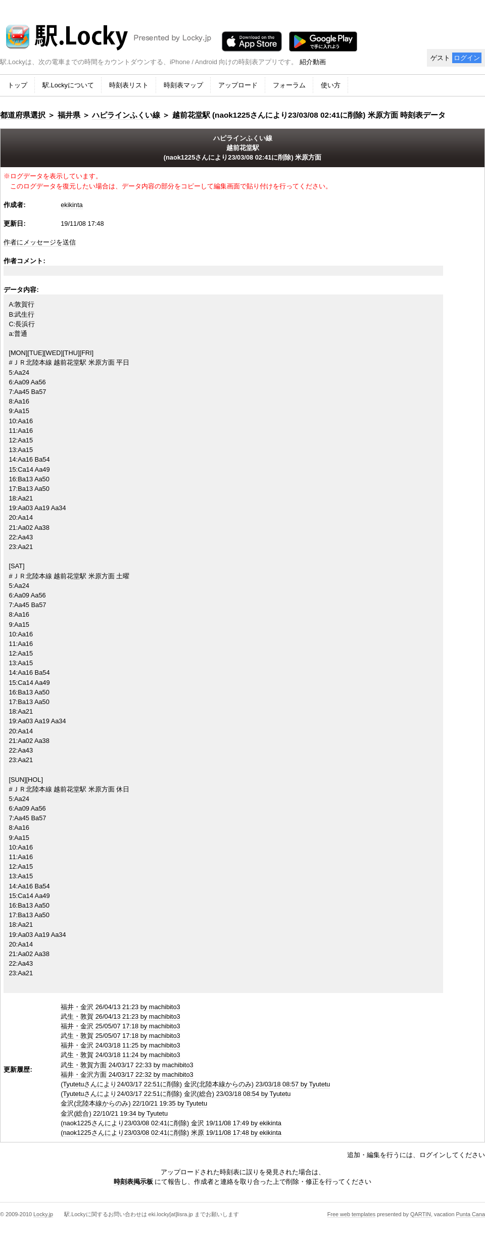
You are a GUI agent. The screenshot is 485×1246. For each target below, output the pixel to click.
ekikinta (71, 205)
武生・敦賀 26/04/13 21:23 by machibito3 (120, 1016)
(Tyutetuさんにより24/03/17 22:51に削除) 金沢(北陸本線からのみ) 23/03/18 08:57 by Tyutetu (195, 1084)
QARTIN (420, 1214)
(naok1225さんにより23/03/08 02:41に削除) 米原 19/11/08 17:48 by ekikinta (171, 1132)
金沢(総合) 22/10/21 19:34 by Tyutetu (114, 1113)
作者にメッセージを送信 (40, 242)
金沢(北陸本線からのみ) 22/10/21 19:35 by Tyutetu (134, 1103)
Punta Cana (470, 1214)
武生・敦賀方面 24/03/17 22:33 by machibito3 (127, 1065)
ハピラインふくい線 (126, 115)
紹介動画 (313, 62)
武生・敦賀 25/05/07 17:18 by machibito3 (120, 1035)
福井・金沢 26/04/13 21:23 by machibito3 (120, 1007)
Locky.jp (43, 1214)
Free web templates (351, 1214)
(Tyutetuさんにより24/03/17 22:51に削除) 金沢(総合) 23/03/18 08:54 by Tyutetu (175, 1094)
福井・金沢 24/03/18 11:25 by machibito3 (120, 1045)
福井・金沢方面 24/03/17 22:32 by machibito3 (127, 1074)
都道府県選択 (22, 115)
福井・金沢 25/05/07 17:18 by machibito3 (120, 1026)
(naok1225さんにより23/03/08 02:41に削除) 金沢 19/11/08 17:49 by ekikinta (171, 1123)
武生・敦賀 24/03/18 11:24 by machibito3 (120, 1055)
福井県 (69, 115)
